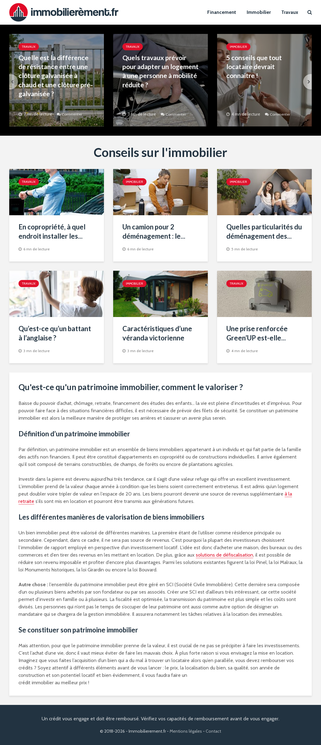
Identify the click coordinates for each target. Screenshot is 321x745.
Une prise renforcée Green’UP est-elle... (257, 333)
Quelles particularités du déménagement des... (264, 231)
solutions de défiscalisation (224, 555)
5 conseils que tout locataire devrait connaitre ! (255, 67)
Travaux (289, 12)
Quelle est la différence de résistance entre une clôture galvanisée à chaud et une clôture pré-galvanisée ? (55, 76)
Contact (213, 731)
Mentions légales (186, 731)
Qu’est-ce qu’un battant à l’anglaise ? (55, 333)
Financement (221, 12)
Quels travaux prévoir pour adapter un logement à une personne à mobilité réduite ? (156, 76)
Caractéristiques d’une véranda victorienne (157, 333)
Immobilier (259, 12)
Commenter (73, 114)
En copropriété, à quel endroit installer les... (52, 231)
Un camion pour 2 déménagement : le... (153, 231)
